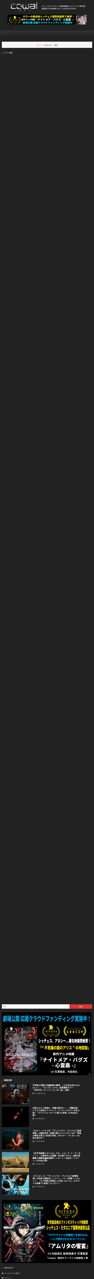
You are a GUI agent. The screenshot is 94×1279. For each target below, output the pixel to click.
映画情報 (8, 1138)
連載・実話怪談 (11, 1170)
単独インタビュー (11, 1125)
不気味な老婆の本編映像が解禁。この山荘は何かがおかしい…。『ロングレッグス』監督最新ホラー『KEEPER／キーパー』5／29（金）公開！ (56, 880)
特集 (6, 1147)
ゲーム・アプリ (11, 1098)
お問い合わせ (87, 1276)
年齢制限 (8, 1129)
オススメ (8, 1093)
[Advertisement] (47, 1198)
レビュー (8, 1111)
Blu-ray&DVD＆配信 (12, 1066)
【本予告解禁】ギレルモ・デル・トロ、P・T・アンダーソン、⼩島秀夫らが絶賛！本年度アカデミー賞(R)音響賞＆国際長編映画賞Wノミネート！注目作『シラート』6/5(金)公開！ (56, 950)
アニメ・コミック (11, 1080)
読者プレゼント (11, 1165)
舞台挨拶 (8, 1161)
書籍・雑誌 (9, 1143)
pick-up (7, 1071)
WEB (6, 1075)
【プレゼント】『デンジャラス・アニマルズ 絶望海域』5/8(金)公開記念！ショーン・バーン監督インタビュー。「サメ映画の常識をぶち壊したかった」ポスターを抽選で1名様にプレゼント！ (56, 972)
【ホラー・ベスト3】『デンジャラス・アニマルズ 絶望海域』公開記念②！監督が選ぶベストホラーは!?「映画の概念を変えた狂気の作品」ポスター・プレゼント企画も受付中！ (57, 927)
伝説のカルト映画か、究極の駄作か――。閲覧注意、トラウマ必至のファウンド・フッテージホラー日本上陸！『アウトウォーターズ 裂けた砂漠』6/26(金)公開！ (56, 904)
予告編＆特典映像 (11, 1116)
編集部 (7, 1156)
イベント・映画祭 (11, 1084)
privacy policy (76, 1276)
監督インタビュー (11, 1152)
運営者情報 (65, 1276)
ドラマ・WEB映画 (11, 1107)
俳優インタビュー (11, 1120)
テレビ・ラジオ (11, 1102)
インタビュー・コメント (14, 1089)
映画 (6, 1134)
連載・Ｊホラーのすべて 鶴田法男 (18, 1174)
